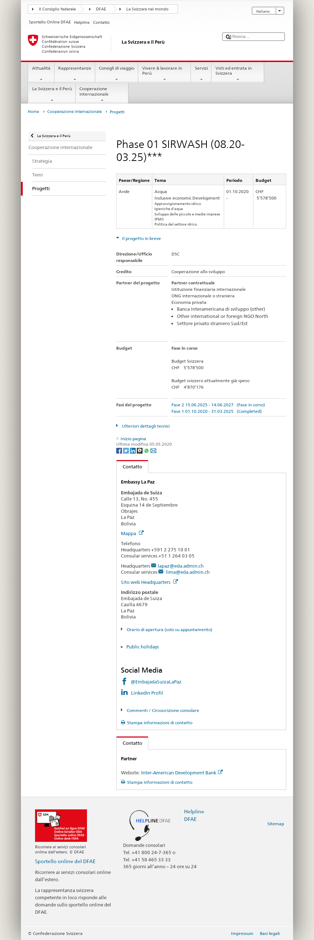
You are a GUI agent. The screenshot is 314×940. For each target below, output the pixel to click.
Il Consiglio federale (57, 9)
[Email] (153, 450)
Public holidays (142, 647)
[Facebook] (119, 450)
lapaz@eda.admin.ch (181, 566)
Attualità (41, 74)
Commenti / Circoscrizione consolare (162, 710)
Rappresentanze (75, 74)
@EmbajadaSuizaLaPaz (156, 682)
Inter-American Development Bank (182, 772)
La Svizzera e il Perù (52, 94)
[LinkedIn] (133, 450)
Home (33, 111)
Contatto (129, 466)
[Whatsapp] (147, 450)
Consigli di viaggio (117, 74)
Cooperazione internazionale (102, 94)
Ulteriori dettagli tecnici (145, 426)
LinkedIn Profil (147, 693)
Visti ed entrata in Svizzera (238, 74)
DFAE (101, 9)
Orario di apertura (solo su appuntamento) (169, 629)
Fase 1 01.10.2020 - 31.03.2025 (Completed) (216, 411)
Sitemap (275, 823)
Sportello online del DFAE (65, 861)
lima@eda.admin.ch (187, 572)
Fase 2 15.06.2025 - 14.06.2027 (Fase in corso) (218, 404)
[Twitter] (126, 450)
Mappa (132, 533)
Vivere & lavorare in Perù (165, 74)
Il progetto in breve (141, 238)
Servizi (201, 74)
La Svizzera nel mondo (147, 9)
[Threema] (140, 450)
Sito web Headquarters (149, 582)
